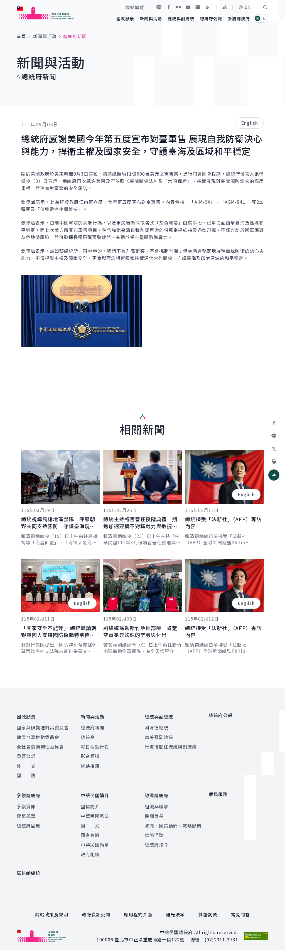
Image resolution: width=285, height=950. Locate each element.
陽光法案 (175, 910)
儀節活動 (154, 830)
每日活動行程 (95, 744)
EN (244, 7)
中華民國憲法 (95, 811)
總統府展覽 (28, 821)
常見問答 (240, 910)
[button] (265, 7)
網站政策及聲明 (51, 910)
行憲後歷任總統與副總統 (171, 744)
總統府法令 (156, 840)
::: (4, 3)
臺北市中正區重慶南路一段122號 (150, 935)
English (249, 122)
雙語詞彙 (207, 910)
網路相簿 (90, 763)
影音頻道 (90, 754)
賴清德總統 (156, 725)
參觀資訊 (26, 802)
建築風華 (26, 811)
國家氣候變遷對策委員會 (43, 725)
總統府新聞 (92, 725)
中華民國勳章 (95, 840)
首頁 (21, 36)
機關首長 (154, 811)
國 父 (90, 821)
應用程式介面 (138, 910)
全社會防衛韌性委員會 (40, 744)
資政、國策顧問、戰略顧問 (173, 821)
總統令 (88, 735)
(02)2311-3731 (221, 935)
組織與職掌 (156, 802)
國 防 (26, 773)
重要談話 (26, 754)
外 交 (26, 763)
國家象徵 (90, 830)
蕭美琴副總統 (159, 735)
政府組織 (90, 849)
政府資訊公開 (96, 910)
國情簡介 (90, 802)
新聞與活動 (44, 36)
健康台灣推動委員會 (38, 735)
